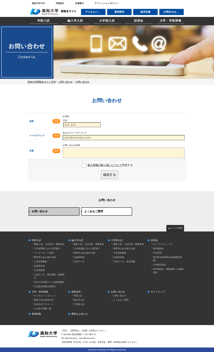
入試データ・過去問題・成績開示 (49, 276)
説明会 (138, 20)
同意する (110, 165)
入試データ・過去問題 (124, 261)
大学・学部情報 (171, 20)
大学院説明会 (159, 264)
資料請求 (119, 11)
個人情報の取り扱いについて (104, 165)
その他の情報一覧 (42, 308)
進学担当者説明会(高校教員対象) (167, 259)
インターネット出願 (44, 253)
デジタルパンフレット (45, 295)
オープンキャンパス (163, 244)
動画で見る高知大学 (44, 300)
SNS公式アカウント (44, 304)
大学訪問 (157, 253)
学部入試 (43, 20)
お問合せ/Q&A (171, 11)
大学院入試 (107, 20)
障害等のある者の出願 (45, 257)
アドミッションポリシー (106, 3)
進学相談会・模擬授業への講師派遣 (168, 270)
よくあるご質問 (93, 211)
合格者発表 (39, 266)
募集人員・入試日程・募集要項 (49, 244)
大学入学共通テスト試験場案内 (49, 282)
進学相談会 (158, 248)
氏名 (65, 120)
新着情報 (36, 314)
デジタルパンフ (94, 11)
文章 (31, 150)
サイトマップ (158, 292)
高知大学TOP (38, 3)
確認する (109, 174)
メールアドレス (36, 135)
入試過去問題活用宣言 (45, 286)
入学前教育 (39, 270)
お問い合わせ (40, 211)
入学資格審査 (40, 261)
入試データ (79, 261)
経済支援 (145, 11)
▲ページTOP (175, 228)
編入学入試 (75, 20)
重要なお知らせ (79, 314)
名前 (31, 121)
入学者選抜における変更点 (47, 248)
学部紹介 (60, 3)
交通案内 (79, 3)
